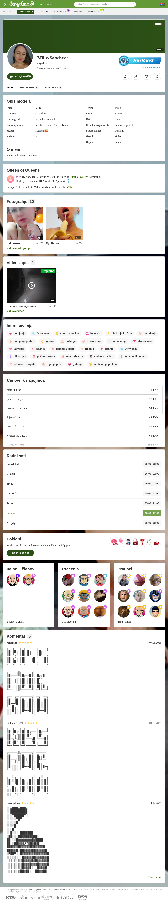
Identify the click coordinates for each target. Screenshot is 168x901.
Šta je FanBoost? (151, 67)
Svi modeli (9, 12)
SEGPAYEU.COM (69, 889)
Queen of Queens (79, 176)
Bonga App (94, 11)
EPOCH (58, 889)
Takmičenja (77, 12)
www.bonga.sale (34, 889)
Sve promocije (60, 11)
